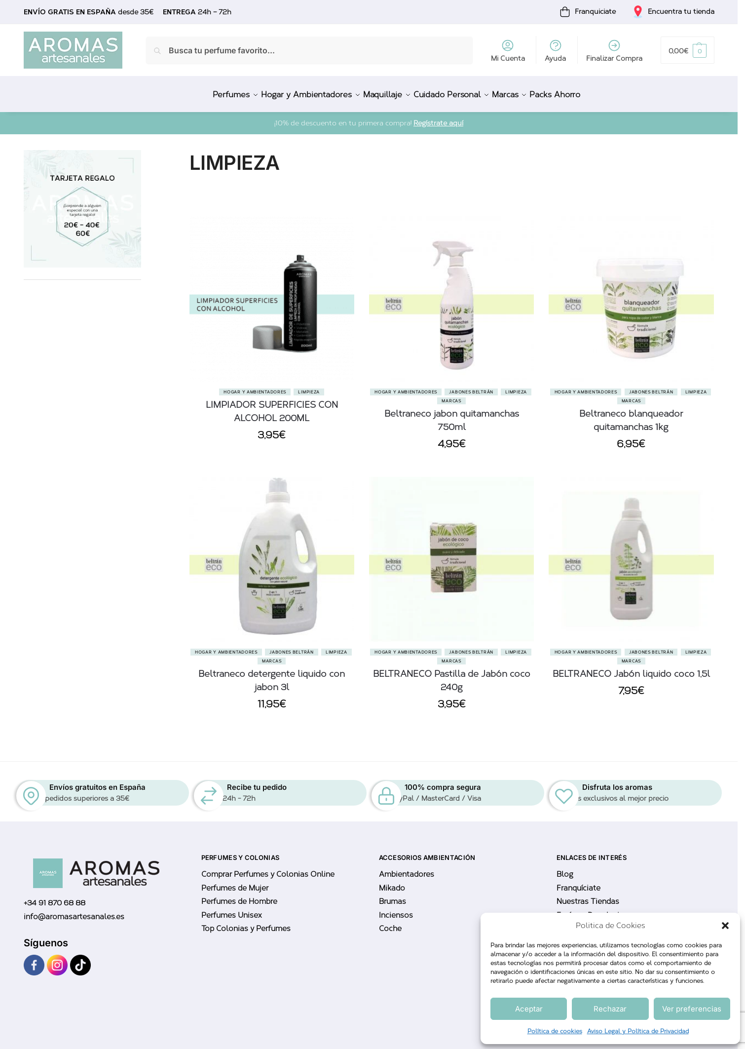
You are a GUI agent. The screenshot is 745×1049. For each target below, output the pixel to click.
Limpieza (309, 386)
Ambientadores (406, 868)
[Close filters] (144, 150)
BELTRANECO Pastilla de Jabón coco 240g (451, 675)
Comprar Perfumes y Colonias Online (268, 868)
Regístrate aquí (438, 118)
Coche (390, 923)
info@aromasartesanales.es (74, 911)
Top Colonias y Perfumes (246, 923)
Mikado (392, 882)
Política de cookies (554, 1031)
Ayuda (555, 51)
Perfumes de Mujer (234, 882)
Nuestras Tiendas (588, 896)
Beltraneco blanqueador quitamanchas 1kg (631, 414)
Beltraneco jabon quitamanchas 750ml (451, 414)
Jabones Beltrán (471, 386)
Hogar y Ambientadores (255, 386)
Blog (565, 868)
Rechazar (610, 1008)
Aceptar (529, 1008)
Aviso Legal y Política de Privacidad (638, 1031)
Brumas (392, 896)
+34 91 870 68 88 (54, 897)
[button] (725, 926)
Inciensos (396, 909)
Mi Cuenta (508, 51)
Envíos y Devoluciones (597, 909)
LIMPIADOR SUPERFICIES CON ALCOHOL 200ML (272, 405)
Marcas (451, 394)
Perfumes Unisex (231, 909)
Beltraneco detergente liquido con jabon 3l (271, 675)
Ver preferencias (691, 1008)
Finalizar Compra (614, 51)
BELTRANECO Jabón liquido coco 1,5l (631, 668)
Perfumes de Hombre (239, 896)
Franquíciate (578, 882)
